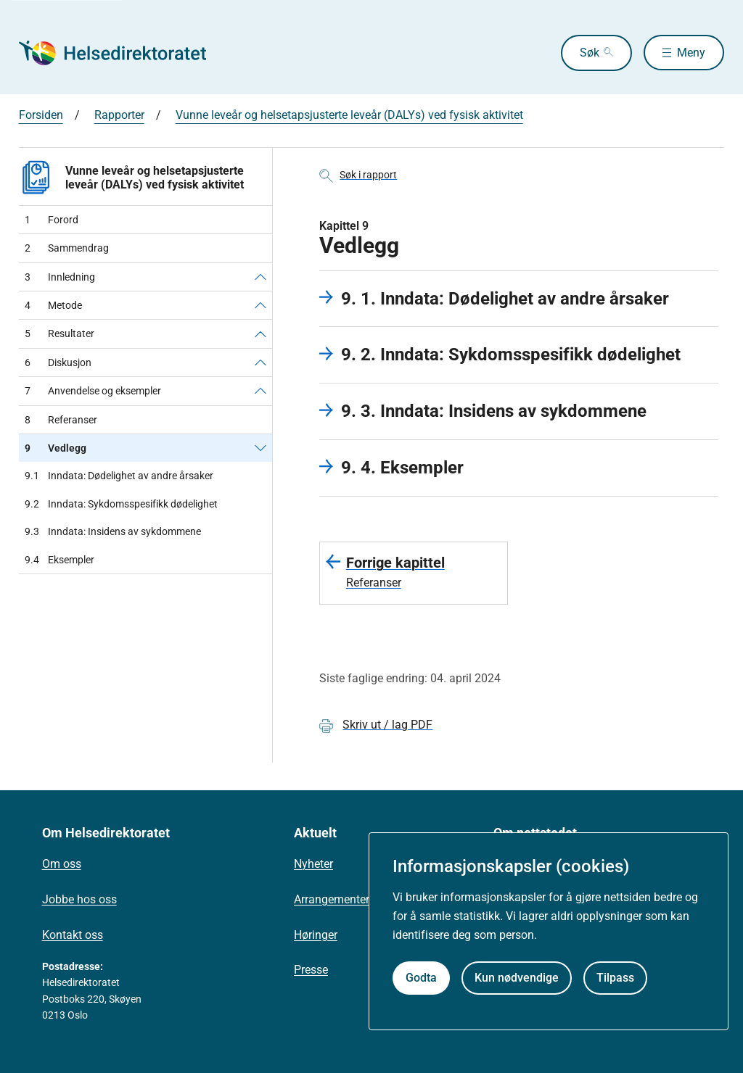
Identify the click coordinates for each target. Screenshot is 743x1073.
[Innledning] (260, 277)
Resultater (59, 333)
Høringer (315, 935)
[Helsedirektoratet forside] (123, 53)
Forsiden (41, 115)
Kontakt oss (72, 935)
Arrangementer (331, 899)
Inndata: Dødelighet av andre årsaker (119, 476)
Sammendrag (67, 248)
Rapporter (119, 115)
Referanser (61, 420)
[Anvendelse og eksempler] (260, 391)
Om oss (61, 864)
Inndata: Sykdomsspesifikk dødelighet (121, 504)
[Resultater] (260, 333)
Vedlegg (55, 448)
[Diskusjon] (260, 362)
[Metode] (260, 305)
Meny (691, 52)
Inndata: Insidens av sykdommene (113, 531)
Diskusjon (58, 362)
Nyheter (313, 864)
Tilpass (615, 978)
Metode (53, 305)
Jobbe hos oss (79, 899)
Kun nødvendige (517, 978)
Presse (311, 970)
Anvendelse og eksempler (93, 391)
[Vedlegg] (260, 448)
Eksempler (59, 560)
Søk (589, 52)
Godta (421, 978)
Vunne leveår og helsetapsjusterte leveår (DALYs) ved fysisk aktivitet (349, 115)
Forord (51, 220)
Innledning (60, 277)
